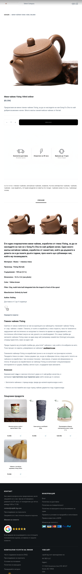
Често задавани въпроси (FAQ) (16, 555)
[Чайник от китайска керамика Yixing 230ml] (15, 451)
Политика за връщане (12, 565)
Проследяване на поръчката (15, 512)
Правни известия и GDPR (51, 519)
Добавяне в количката (48, 122)
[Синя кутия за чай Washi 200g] (40, 410)
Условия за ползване (12, 562)
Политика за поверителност (53, 506)
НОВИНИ (45, 186)
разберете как (49, 348)
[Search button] (75, 4)
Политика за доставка (50, 502)
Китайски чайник (34, 186)
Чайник (74, 186)
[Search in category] (47, 4)
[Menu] (77, 4)
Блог (44, 499)
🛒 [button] (20, 436)
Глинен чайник (20, 186)
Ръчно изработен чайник (59, 186)
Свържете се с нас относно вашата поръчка (20, 516)
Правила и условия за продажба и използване (60, 515)
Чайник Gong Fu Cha (60, 188)
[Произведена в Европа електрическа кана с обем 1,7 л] (65, 410)
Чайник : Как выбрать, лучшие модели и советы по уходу (27, 188)
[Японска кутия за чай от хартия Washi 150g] (15, 410)
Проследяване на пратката (14, 559)
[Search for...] (20, 4)
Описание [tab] (41, 200)
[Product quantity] (11, 122)
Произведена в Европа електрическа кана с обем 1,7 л (65, 428)
